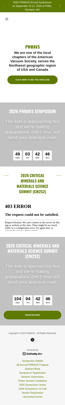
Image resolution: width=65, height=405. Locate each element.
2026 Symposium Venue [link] (32, 385)
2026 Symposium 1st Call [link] (32, 389)
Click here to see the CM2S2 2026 (32, 80)
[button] (8, 19)
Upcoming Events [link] (32, 396)
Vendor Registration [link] (32, 392)
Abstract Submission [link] (32, 377)
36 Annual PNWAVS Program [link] (32, 365)
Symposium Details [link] (32, 361)
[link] (32, 340)
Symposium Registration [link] (32, 373)
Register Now (32, 315)
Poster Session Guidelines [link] (32, 381)
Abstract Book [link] (32, 369)
